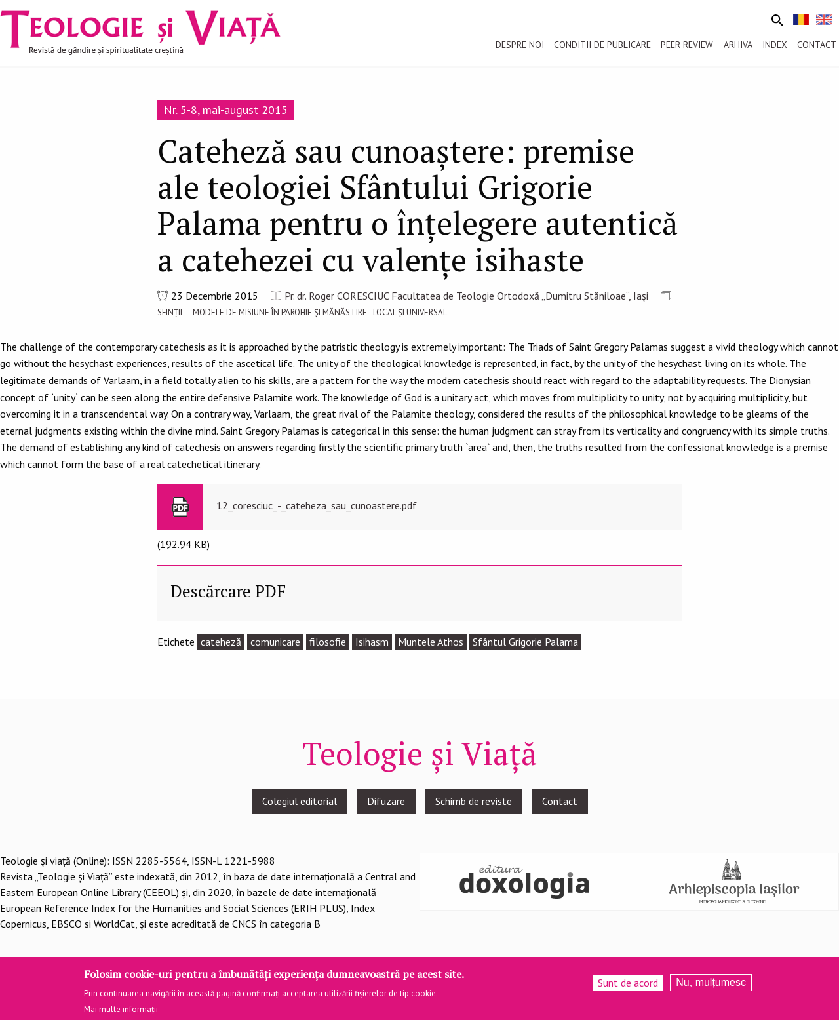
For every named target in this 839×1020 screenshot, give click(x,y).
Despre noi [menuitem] (520, 44)
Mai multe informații (121, 1009)
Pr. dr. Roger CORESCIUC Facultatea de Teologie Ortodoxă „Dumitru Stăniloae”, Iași (466, 295)
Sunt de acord (628, 982)
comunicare (275, 641)
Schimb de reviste (473, 801)
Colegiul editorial (299, 801)
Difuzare (386, 801)
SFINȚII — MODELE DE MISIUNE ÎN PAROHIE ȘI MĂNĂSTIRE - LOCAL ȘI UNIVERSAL (302, 312)
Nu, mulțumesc (711, 982)
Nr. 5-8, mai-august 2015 (226, 109)
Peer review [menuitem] (687, 44)
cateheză (221, 641)
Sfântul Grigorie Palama (525, 641)
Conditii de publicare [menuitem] (602, 44)
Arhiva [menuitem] (738, 44)
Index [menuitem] (774, 44)
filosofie (327, 641)
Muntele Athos (430, 641)
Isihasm (372, 641)
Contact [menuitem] (816, 44)
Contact (559, 801)
